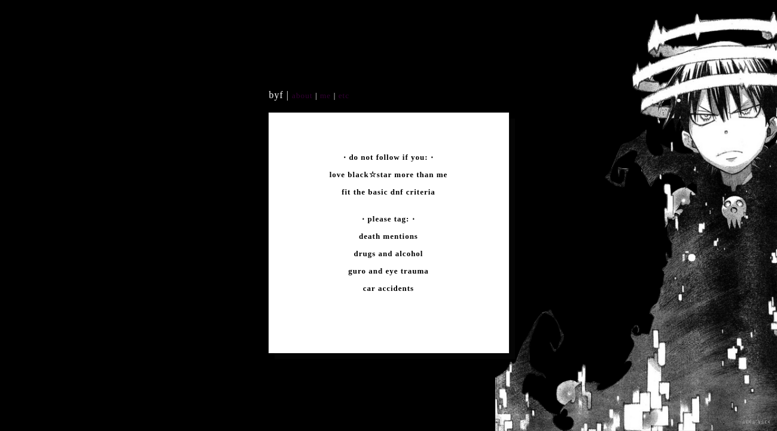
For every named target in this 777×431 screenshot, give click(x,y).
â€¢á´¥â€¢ (756, 422)
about (302, 95)
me (327, 95)
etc (342, 95)
